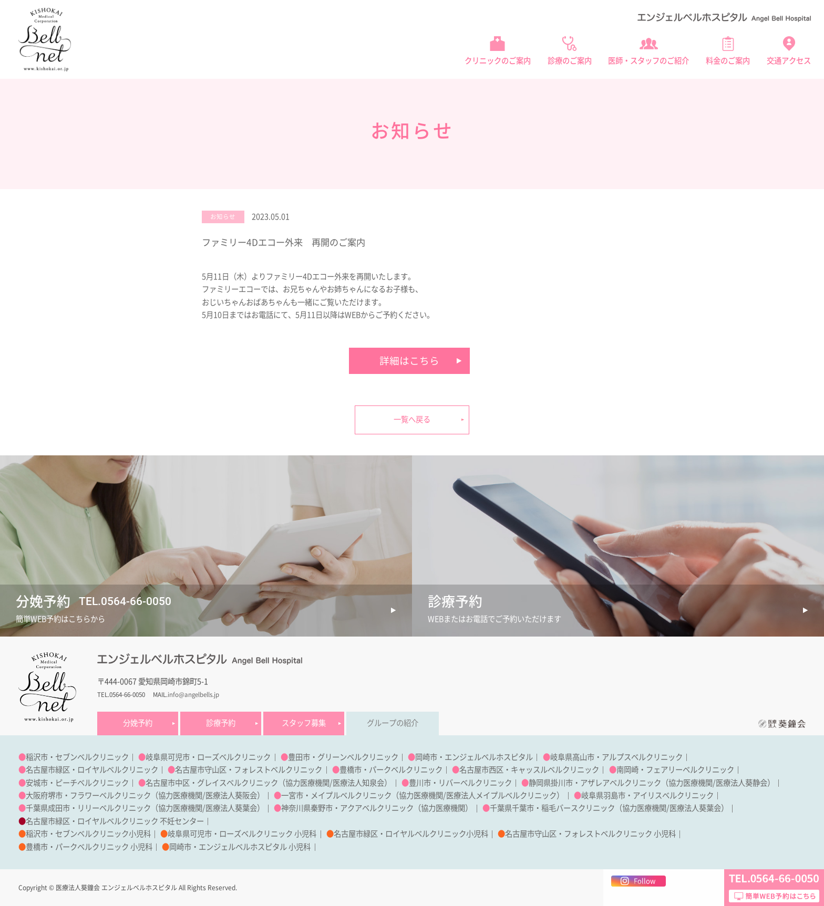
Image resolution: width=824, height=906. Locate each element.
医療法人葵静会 (741, 783)
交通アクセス (789, 61)
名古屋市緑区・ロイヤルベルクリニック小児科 (411, 834)
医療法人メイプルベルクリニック (501, 795)
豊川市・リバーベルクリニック (460, 783)
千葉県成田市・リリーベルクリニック (88, 808)
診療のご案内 (570, 61)
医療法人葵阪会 (231, 795)
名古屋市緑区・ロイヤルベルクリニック (92, 770)
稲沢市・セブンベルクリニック (77, 757)
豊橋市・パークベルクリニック (390, 770)
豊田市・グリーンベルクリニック (343, 757)
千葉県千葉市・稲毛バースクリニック (552, 808)
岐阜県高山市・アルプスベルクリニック (616, 757)
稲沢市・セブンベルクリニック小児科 (88, 834)
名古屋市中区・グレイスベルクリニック (212, 783)
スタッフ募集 (304, 723)
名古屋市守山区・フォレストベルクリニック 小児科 (590, 834)
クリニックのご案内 (498, 61)
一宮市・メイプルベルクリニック (336, 795)
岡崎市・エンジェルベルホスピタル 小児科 (240, 847)
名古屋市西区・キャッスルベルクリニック (529, 770)
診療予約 (220, 723)
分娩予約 (137, 723)
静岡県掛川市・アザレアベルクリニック (595, 783)
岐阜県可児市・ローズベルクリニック (208, 757)
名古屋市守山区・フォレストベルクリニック (248, 770)
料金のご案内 (728, 61)
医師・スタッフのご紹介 (648, 61)
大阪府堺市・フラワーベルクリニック (88, 795)
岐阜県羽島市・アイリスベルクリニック (647, 795)
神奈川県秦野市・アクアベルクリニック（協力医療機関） (376, 808)
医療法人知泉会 (358, 783)
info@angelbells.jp (193, 694)
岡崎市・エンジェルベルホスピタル (474, 757)
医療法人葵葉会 (231, 808)
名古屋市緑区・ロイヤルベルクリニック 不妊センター (115, 821)
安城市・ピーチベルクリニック (77, 783)
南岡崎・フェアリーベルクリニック (675, 770)
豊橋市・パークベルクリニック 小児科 (89, 847)
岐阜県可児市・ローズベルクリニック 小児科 (242, 834)
